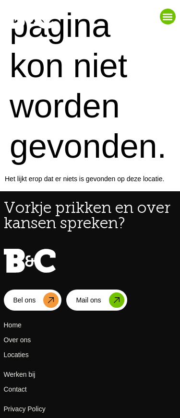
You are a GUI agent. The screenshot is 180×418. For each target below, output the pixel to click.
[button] (168, 16)
